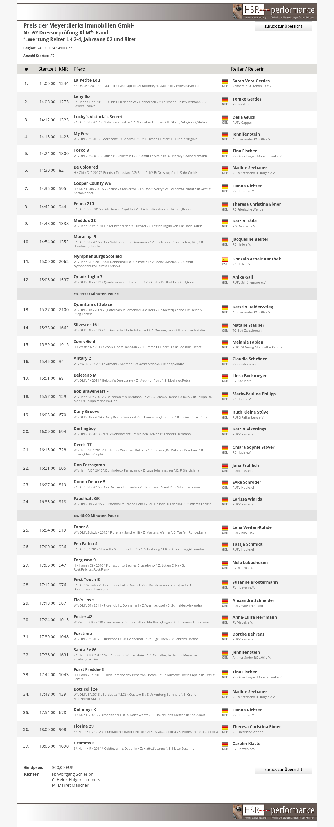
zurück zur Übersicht (283, 26)
